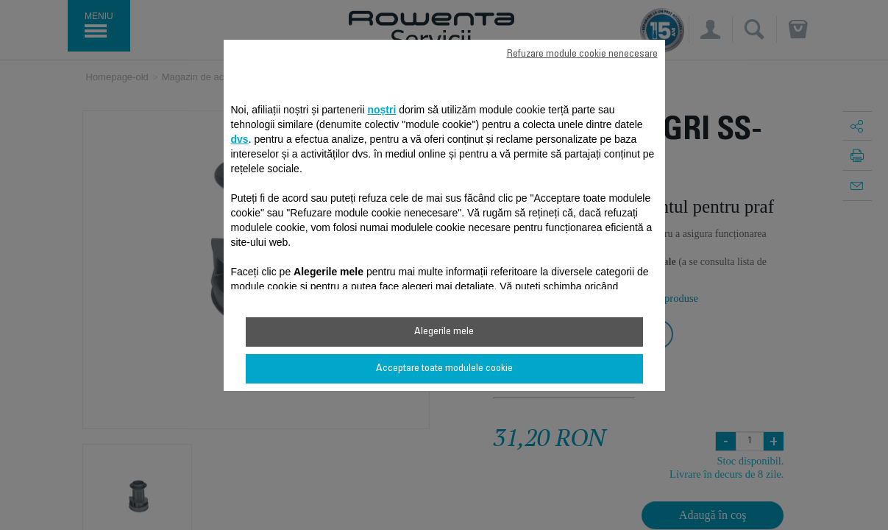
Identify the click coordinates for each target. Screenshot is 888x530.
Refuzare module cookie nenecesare (582, 54)
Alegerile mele (444, 332)
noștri (381, 110)
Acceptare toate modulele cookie (444, 369)
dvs (240, 139)
